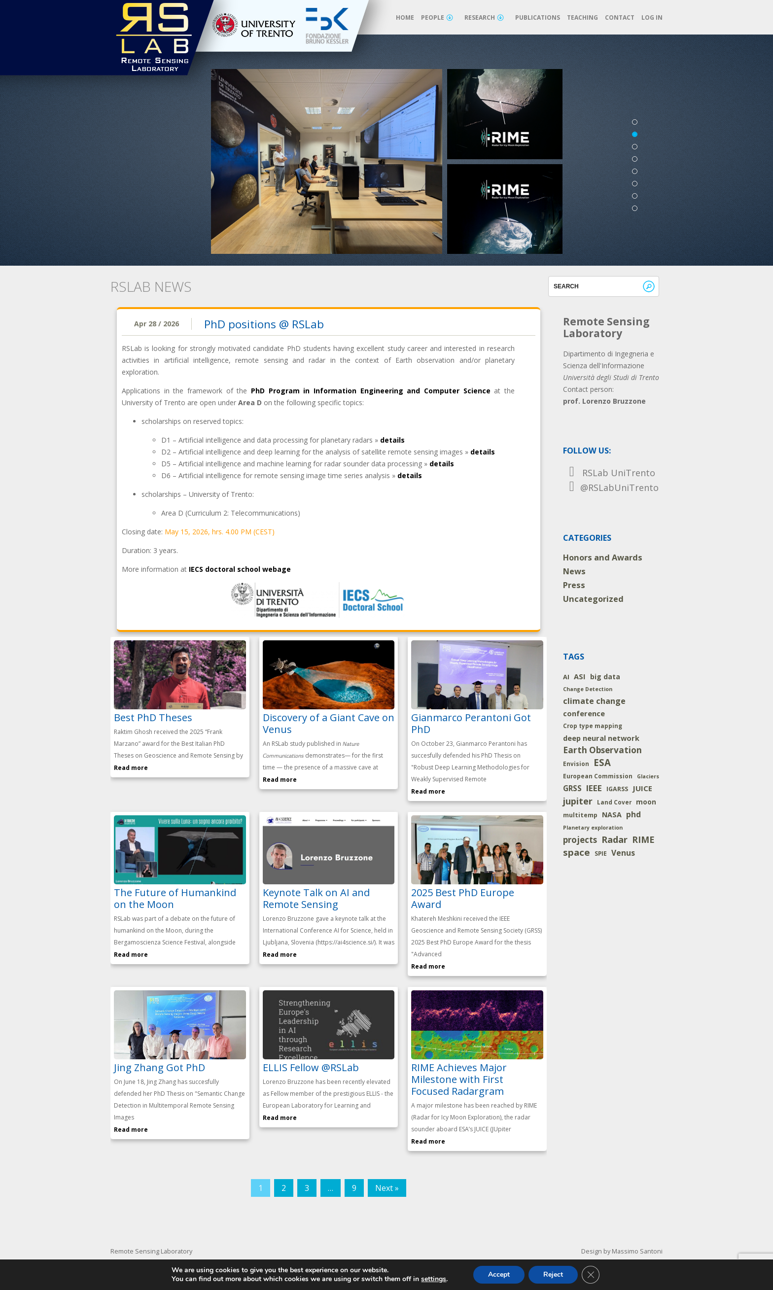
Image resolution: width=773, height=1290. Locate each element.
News (574, 571)
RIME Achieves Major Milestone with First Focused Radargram (459, 1079)
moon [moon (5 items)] (646, 802)
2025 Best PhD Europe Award (462, 898)
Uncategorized (593, 598)
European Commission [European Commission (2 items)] (597, 776)
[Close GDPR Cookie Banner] (590, 1275)
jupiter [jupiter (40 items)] (578, 801)
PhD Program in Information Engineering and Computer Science (371, 390)
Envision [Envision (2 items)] (576, 763)
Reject (553, 1274)
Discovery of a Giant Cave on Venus (328, 723)
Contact (619, 18)
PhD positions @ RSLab (264, 324)
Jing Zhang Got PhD (159, 1067)
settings (433, 1279)
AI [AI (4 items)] (566, 676)
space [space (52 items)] (576, 852)
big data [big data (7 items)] (605, 676)
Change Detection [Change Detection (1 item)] (587, 689)
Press (574, 585)
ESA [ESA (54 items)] (602, 762)
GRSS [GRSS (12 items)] (572, 788)
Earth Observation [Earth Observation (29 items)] (602, 750)
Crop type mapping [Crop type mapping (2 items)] (592, 726)
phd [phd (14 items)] (633, 814)
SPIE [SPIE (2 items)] (601, 853)
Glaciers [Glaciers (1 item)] (648, 776)
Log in (652, 18)
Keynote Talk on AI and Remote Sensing (316, 898)
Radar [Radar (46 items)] (614, 839)
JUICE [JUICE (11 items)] (642, 788)
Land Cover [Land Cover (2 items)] (614, 802)
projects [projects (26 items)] (580, 839)
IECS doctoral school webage (240, 569)
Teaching (582, 18)
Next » (387, 1188)
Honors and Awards (602, 557)
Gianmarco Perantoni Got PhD (471, 723)
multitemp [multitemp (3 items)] (580, 815)
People (437, 18)
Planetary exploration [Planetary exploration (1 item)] (593, 827)
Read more (131, 768)
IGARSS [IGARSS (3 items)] (617, 789)
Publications (537, 18)
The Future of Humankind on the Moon (175, 898)
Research (484, 18)
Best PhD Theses (153, 717)
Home (405, 18)
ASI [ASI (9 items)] (580, 676)
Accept (499, 1274)
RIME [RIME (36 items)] (643, 839)
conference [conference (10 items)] (584, 713)
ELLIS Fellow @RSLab (311, 1067)
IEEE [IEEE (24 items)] (594, 788)
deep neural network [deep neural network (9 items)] (601, 738)
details (392, 440)
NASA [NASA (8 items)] (612, 814)
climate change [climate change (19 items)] (594, 701)
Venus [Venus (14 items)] (623, 852)
